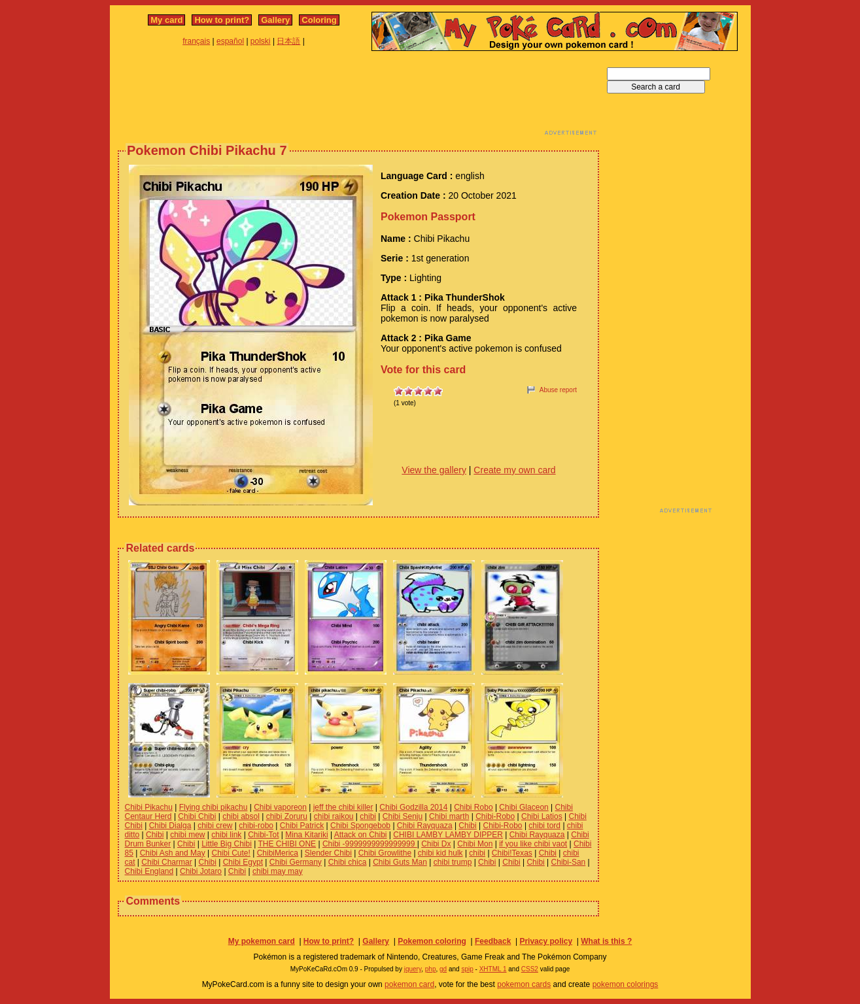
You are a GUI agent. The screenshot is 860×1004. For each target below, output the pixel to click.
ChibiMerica (277, 853)
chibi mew (187, 834)
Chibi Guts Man (400, 862)
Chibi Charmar (166, 862)
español (230, 41)
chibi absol (241, 816)
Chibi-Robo (495, 816)
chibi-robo (256, 825)
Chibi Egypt (243, 862)
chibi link (226, 834)
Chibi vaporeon (280, 807)
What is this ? (606, 941)
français (196, 41)
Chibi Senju (402, 816)
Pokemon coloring (432, 941)
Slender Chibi (328, 853)
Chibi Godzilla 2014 (413, 807)
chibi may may (277, 871)
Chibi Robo (473, 807)
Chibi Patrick (302, 825)
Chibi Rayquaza (425, 825)
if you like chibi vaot (533, 843)
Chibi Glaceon (523, 807)
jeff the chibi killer (343, 807)
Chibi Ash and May (172, 853)
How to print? (221, 20)
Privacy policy (545, 941)
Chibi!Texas (512, 853)
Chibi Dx (436, 843)
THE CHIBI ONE (287, 843)
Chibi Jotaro (201, 871)
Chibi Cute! (231, 853)
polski (260, 41)
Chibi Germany (295, 862)
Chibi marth (449, 816)
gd (443, 969)
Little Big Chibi (226, 843)
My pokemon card (261, 941)
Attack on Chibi (360, 834)
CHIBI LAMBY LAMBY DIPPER (448, 834)
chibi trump (453, 862)
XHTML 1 (493, 969)
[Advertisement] (358, 96)
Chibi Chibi (197, 816)
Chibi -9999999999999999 (369, 843)
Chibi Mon (474, 843)
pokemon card (409, 984)
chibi (368, 816)
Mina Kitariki (306, 834)
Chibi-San (568, 862)
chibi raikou (334, 816)
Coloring (318, 20)
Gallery (275, 20)
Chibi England (149, 871)
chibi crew (215, 825)
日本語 (288, 41)
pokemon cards (524, 984)
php (430, 969)
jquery (413, 969)
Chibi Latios (541, 816)
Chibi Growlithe (384, 853)
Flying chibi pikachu (213, 807)
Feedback (493, 941)
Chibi (467, 825)
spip (467, 969)
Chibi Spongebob (360, 825)
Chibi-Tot (263, 834)
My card (166, 20)
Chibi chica (347, 862)
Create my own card (514, 470)
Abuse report (558, 389)
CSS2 (529, 969)
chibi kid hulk (440, 853)
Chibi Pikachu (149, 807)
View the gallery (434, 470)
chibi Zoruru (286, 816)
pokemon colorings (626, 984)
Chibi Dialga (170, 825)
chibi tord (544, 825)
